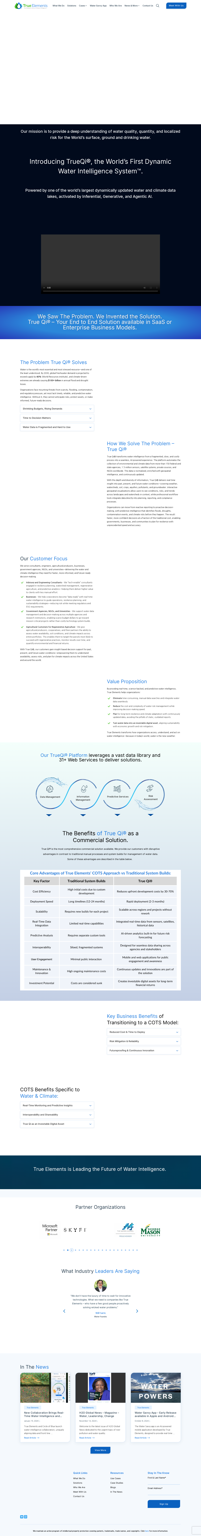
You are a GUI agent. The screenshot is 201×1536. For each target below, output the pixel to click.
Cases (82, 5)
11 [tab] (102, 1250)
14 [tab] (114, 1250)
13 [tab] (110, 1250)
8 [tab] (91, 1250)
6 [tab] (83, 1250)
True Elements (33, 1407)
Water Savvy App (98, 5)
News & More (131, 5)
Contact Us (148, 5)
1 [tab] (64, 1250)
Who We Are (115, 5)
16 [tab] (121, 1250)
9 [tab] (94, 1250)
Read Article (30, 1437)
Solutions (71, 5)
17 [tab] (125, 1250)
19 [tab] (133, 1250)
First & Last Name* (157, 1477)
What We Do (58, 5)
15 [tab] (117, 1250)
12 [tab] (106, 1250)
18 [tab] (129, 1250)
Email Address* (155, 1488)
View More (100, 1450)
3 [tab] (71, 1250)
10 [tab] (98, 1250)
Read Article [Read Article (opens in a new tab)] (85, 1437)
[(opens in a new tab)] (100, 1387)
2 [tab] (67, 1250)
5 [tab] (79, 1250)
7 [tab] (87, 1250)
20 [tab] (137, 1250)
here (147, 1531)
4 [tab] (75, 1250)
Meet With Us (176, 5)
